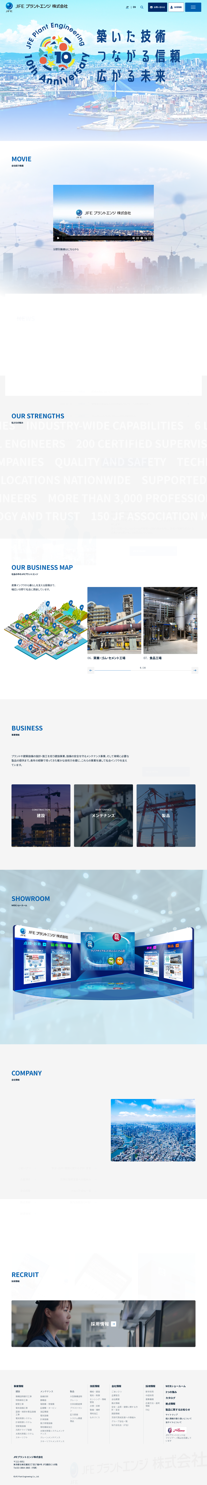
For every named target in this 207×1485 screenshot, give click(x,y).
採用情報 (178, 7)
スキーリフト (22, 1437)
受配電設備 (21, 1426)
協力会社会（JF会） (121, 1425)
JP (127, 6)
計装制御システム (24, 1422)
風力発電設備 (46, 1423)
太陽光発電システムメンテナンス (52, 1432)
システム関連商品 (76, 1420)
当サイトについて (174, 1422)
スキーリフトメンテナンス (52, 1441)
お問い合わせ (159, 7)
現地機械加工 (46, 1427)
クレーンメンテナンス (50, 1437)
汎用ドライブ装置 (24, 1429)
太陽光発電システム (25, 1433)
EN (134, 6)
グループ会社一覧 (120, 1421)
